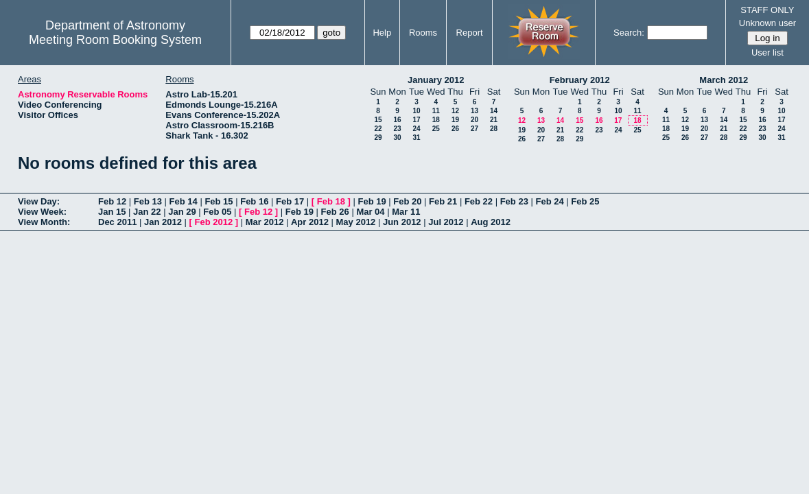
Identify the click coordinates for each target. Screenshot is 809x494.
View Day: (39, 201)
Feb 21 (443, 201)
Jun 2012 (402, 222)
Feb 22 (479, 201)
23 (397, 128)
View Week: (42, 212)
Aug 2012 (491, 222)
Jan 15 (112, 212)
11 (436, 111)
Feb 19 (371, 201)
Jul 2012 (445, 222)
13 (474, 111)
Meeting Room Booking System (115, 40)
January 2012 (436, 80)
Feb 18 (331, 201)
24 (416, 128)
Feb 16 (254, 201)
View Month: (44, 222)
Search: (628, 32)
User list (767, 52)
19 (455, 120)
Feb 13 (148, 201)
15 (378, 120)
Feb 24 (549, 201)
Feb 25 (585, 201)
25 (436, 128)
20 (474, 120)
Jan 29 (182, 212)
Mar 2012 (265, 222)
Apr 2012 (310, 222)
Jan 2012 (163, 222)
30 (397, 137)
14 (493, 111)
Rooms (423, 32)
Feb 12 (112, 201)
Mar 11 (406, 212)
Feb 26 (335, 212)
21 (493, 120)
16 (397, 120)
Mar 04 (370, 212)
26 (455, 128)
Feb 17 (290, 201)
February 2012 (580, 80)
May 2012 (356, 222)
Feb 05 (217, 212)
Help (382, 32)
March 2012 (723, 80)
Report (469, 32)
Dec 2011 (117, 222)
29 (378, 137)
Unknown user (767, 23)
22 (378, 128)
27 (474, 128)
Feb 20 (407, 201)
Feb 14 (183, 201)
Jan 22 (147, 212)
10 (416, 111)
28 (493, 128)
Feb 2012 (214, 222)
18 (436, 120)
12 (455, 111)
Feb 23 (514, 201)
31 (416, 137)
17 (416, 120)
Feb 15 (218, 201)
